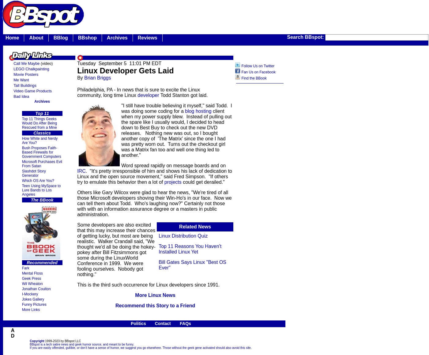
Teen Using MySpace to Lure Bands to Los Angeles (41, 190)
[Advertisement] (259, 183)
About (36, 37)
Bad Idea (21, 96)
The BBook (42, 200)
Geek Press (31, 278)
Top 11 (42, 113)
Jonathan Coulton (36, 289)
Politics (138, 323)
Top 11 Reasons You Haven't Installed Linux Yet (190, 249)
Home (12, 37)
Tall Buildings (24, 85)
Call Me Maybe (26, 63)
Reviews (147, 37)
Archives (117, 37)
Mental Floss (32, 273)
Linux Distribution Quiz (183, 236)
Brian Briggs (97, 77)
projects (173, 182)
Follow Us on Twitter (258, 66)
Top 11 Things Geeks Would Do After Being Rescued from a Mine (39, 123)
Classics (42, 133)
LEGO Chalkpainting (31, 69)
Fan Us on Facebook (259, 72)
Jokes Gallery (33, 299)
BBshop (87, 37)
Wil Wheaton (32, 284)
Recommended (42, 262)
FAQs (185, 323)
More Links (31, 310)
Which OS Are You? (38, 181)
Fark (25, 268)
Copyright (37, 341)
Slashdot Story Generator (34, 173)
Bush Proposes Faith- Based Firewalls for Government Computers (41, 152)
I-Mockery (30, 294)
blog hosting (198, 111)
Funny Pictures (34, 304)
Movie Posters (25, 74)
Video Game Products (32, 91)
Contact (163, 323)
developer (148, 95)
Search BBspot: (306, 37)
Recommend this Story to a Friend (155, 305)
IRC (81, 171)
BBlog (61, 37)
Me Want (21, 80)
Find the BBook (254, 78)
